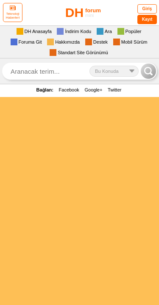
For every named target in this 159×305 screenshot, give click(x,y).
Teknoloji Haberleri (13, 12)
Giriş (147, 8)
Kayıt (147, 19)
